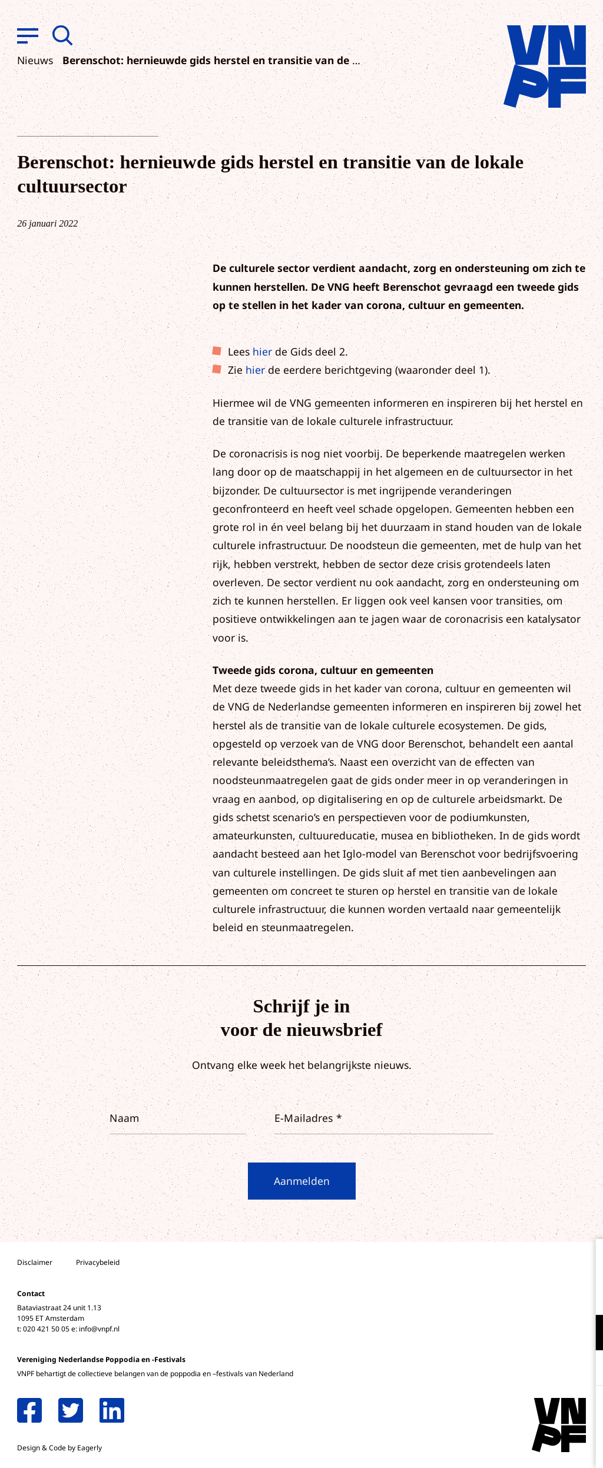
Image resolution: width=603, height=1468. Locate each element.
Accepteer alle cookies (503, 1412)
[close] (584, 1260)
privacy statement (545, 1294)
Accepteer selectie (502, 1446)
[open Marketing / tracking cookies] (584, 1369)
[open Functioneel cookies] (584, 1334)
